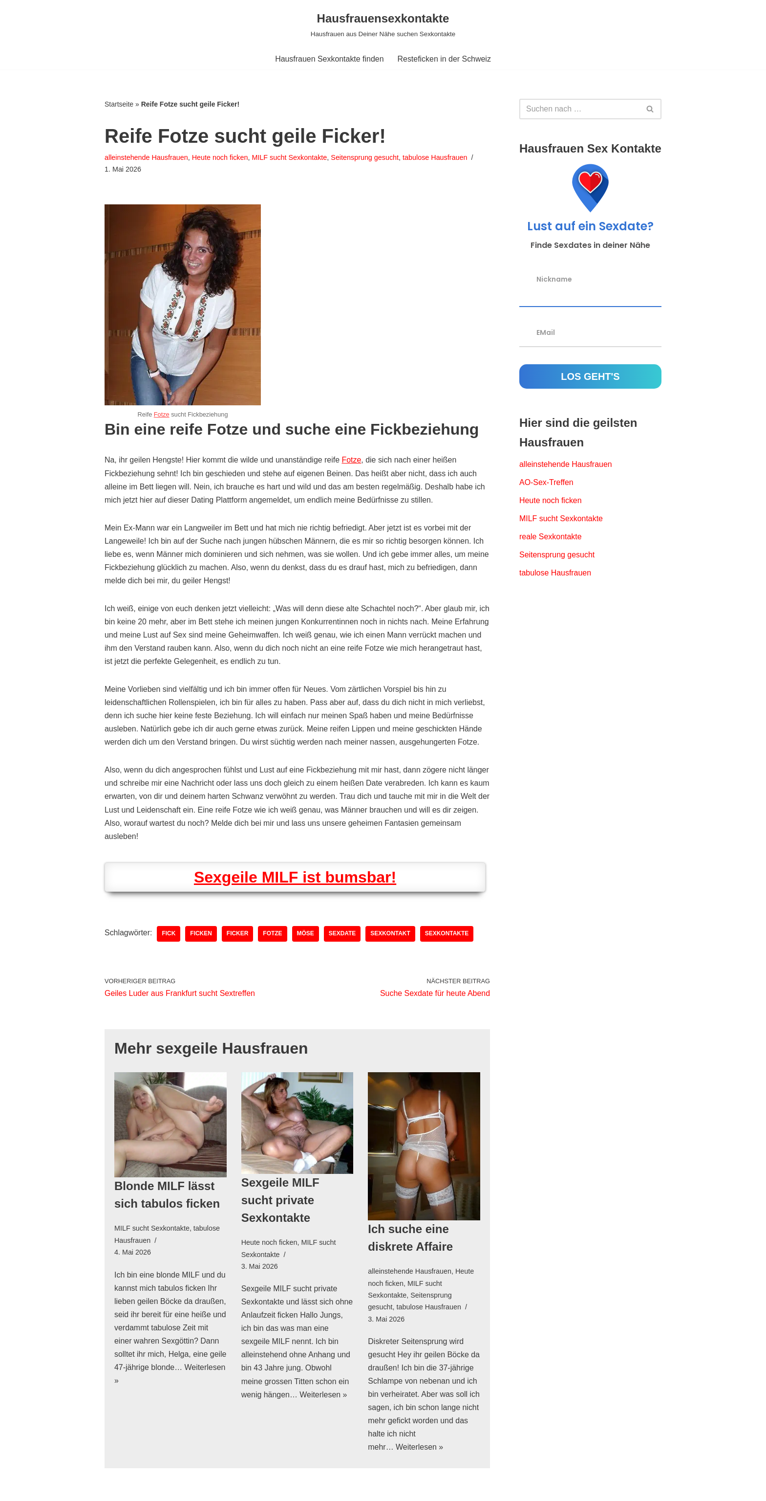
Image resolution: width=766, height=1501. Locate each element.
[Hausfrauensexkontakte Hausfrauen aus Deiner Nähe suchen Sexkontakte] (383, 24)
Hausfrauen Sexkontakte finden (329, 59)
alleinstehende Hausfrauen (146, 157)
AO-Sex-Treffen (546, 483)
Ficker (238, 935)
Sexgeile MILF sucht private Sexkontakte (280, 1202)
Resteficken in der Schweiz (444, 59)
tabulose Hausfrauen (436, 157)
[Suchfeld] (579, 109)
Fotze (162, 415)
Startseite (119, 104)
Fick (169, 935)
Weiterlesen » (172, 1383)
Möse (306, 935)
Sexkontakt (391, 935)
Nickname (554, 279)
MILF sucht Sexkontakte (289, 157)
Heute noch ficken (220, 157)
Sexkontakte (447, 935)
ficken (202, 935)
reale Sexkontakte (550, 537)
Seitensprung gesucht (366, 157)
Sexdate (343, 935)
